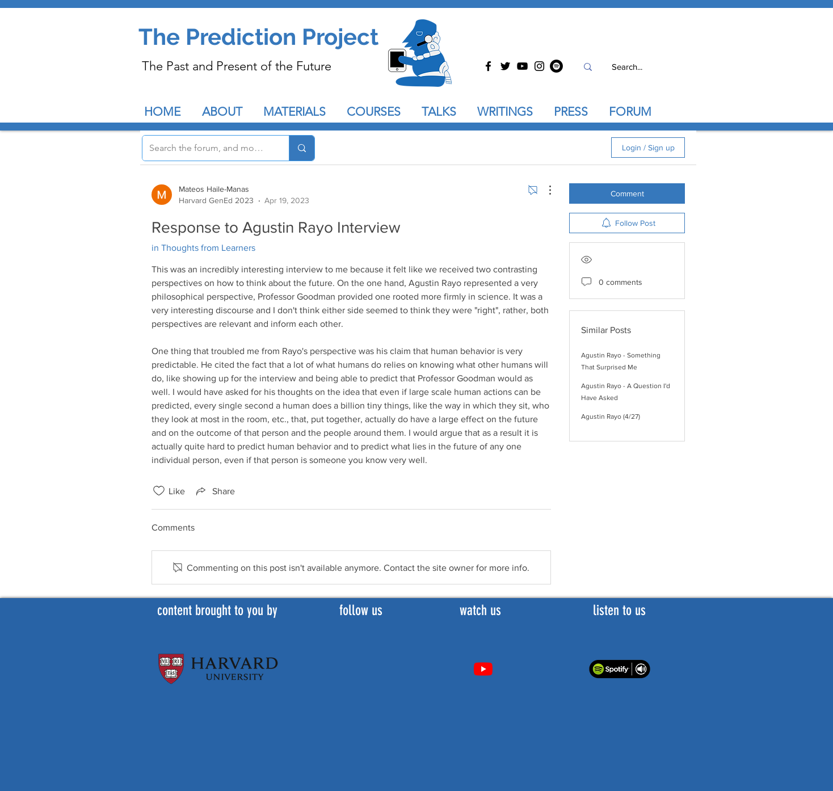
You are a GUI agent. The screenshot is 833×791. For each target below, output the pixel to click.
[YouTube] (522, 66)
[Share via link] (214, 491)
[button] (444, 112)
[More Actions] (544, 190)
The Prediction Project (258, 36)
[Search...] (627, 67)
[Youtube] (483, 669)
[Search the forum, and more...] (207, 148)
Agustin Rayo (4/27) (610, 416)
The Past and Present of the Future (236, 66)
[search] (542, 147)
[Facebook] (488, 66)
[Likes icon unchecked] (159, 491)
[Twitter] (505, 66)
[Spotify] (556, 66)
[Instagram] (539, 66)
